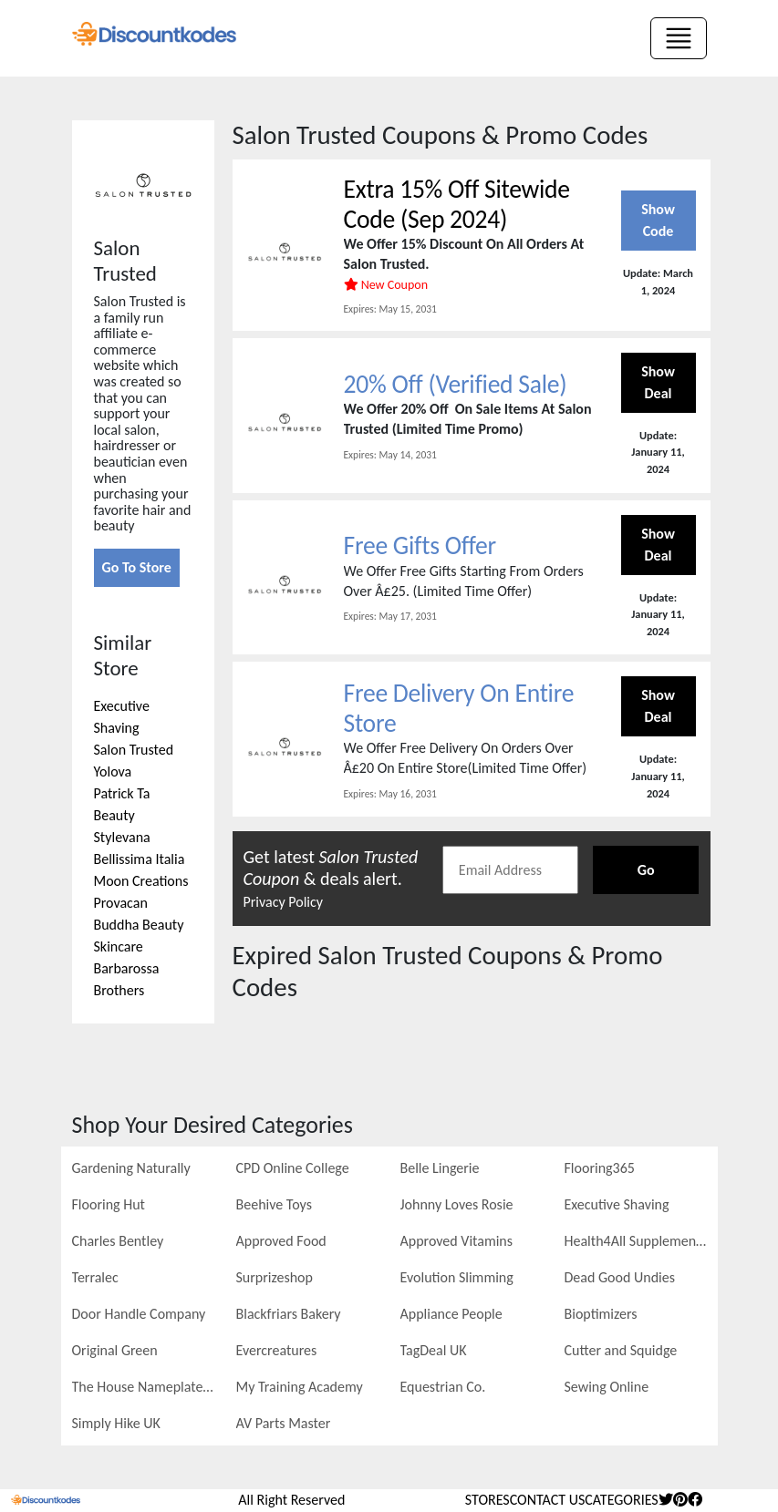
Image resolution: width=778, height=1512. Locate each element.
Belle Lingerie (440, 1168)
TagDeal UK (433, 1350)
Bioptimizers (601, 1313)
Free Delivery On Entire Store (460, 708)
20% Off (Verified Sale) (457, 384)
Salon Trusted (134, 749)
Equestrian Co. (443, 1386)
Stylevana (122, 837)
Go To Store (136, 567)
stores (487, 1499)
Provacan (121, 902)
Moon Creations (141, 881)
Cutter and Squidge (621, 1350)
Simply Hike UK (116, 1423)
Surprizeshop (274, 1277)
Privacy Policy (284, 902)
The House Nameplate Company (143, 1386)
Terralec (95, 1277)
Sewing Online (607, 1386)
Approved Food (281, 1241)
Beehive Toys (274, 1204)
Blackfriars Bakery (288, 1313)
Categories (621, 1499)
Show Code (658, 221)
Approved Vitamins (456, 1241)
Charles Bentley (118, 1241)
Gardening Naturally (131, 1168)
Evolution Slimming (456, 1277)
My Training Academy (299, 1386)
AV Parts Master (283, 1423)
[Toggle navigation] (678, 38)
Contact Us (548, 1499)
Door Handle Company (139, 1313)
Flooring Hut (108, 1204)
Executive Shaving (617, 1204)
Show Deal (658, 383)
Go (646, 870)
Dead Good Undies (620, 1277)
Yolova (113, 771)
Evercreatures (276, 1350)
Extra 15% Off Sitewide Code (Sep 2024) (459, 204)
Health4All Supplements (636, 1241)
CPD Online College (292, 1168)
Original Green (115, 1350)
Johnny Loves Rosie (456, 1204)
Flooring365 (600, 1168)
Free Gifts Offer (421, 546)
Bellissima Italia (139, 859)
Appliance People (451, 1313)
